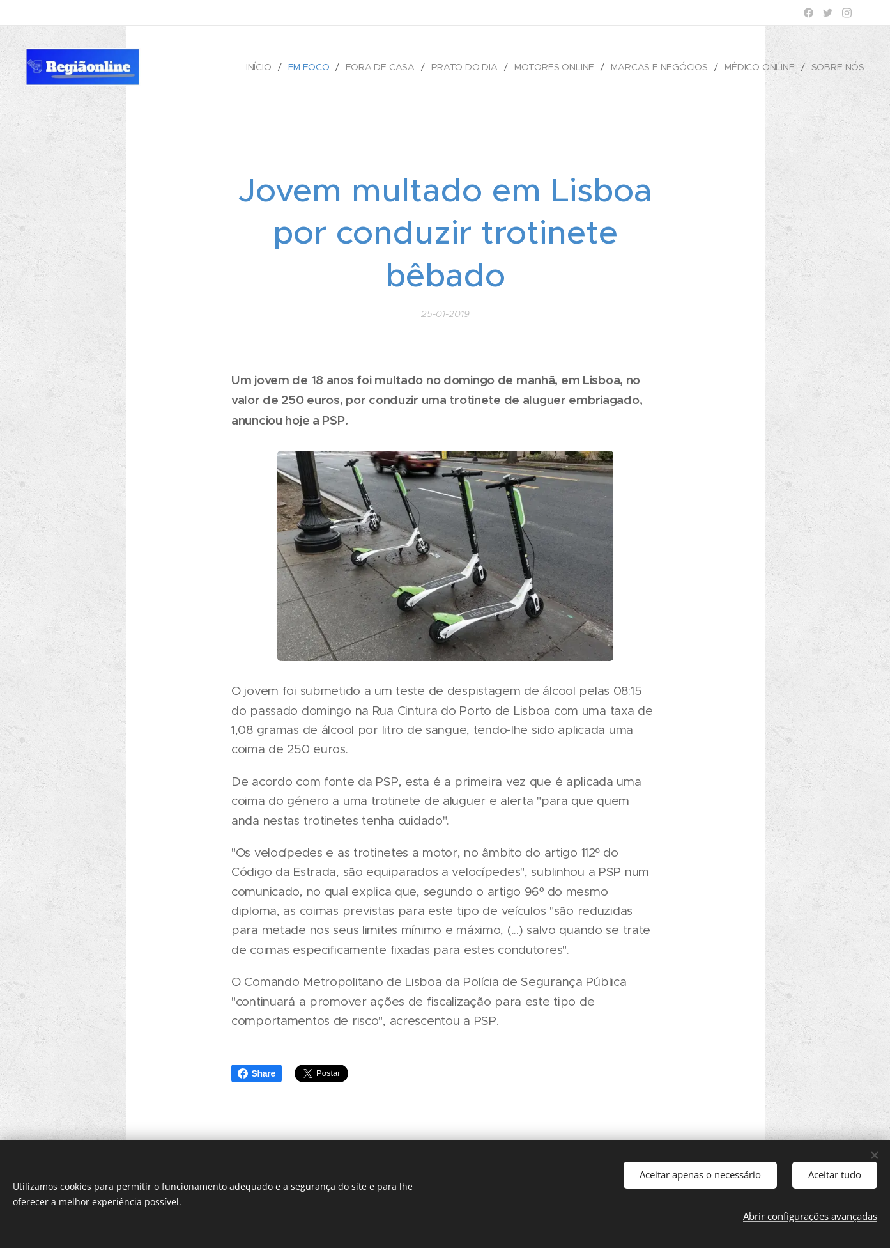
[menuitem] (259, 67)
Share (257, 1073)
